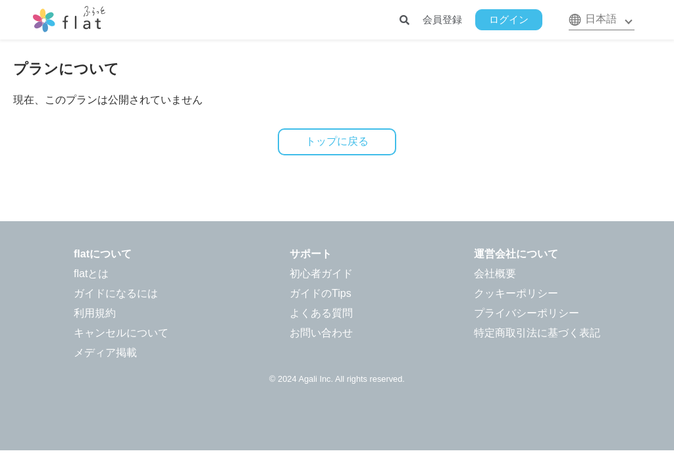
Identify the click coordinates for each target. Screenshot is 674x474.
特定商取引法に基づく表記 (537, 332)
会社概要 (495, 273)
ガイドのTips (320, 293)
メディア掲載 (105, 352)
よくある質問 (321, 313)
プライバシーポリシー (526, 313)
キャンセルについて (121, 332)
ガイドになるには (116, 293)
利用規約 (95, 313)
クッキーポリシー (516, 293)
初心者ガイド (321, 273)
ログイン (509, 19)
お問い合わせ (321, 332)
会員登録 (442, 19)
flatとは (91, 273)
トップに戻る (337, 141)
